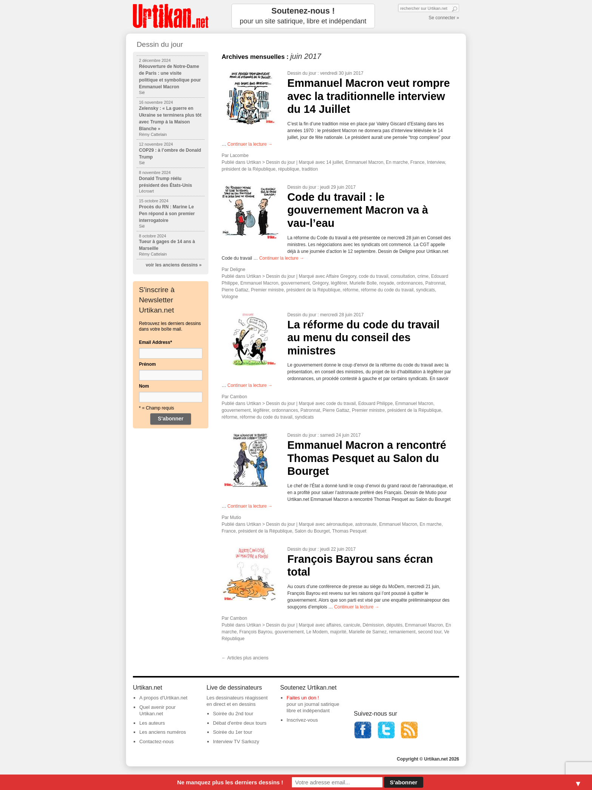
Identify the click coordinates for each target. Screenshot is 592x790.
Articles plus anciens (245, 658)
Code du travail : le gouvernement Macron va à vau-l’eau (357, 210)
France (417, 162)
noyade (386, 283)
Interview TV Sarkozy (236, 741)
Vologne (230, 296)
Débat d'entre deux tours (240, 723)
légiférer (339, 283)
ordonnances (409, 283)
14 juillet (334, 162)
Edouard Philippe (375, 403)
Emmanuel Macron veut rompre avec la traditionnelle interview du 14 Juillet (368, 96)
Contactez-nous (156, 741)
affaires (333, 625)
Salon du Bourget (312, 531)
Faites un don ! (303, 698)
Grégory (320, 283)
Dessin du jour (301, 73)
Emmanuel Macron (364, 162)
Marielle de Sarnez (368, 631)
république (288, 169)
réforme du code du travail (387, 290)
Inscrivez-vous (302, 720)
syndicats (425, 290)
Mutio (235, 517)
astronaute (366, 524)
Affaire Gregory (341, 276)
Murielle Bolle (363, 283)
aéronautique (339, 524)
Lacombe (239, 155)
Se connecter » (444, 17)
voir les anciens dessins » (174, 265)
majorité (338, 631)
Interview (436, 162)
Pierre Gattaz (235, 290)
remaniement (402, 631)
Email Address (155, 342)
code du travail (373, 276)
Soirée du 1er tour (232, 732)
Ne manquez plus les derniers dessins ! (230, 782)
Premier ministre (267, 290)
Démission (373, 625)
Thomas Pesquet (349, 531)
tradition (310, 169)
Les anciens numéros (162, 732)
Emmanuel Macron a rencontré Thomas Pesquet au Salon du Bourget (366, 458)
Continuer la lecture (249, 144)
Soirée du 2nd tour (233, 713)
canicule (352, 625)
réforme (350, 290)
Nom (144, 386)
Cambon (238, 396)
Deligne (237, 269)
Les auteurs (152, 723)
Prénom (147, 364)
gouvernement (295, 283)
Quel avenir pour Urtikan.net (157, 710)
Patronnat (435, 283)
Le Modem (317, 631)
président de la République (249, 169)
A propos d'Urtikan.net (163, 698)
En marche (397, 162)
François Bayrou (255, 631)
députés (394, 625)
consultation (403, 276)
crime (423, 276)
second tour (429, 631)
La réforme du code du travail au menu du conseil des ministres (363, 338)
